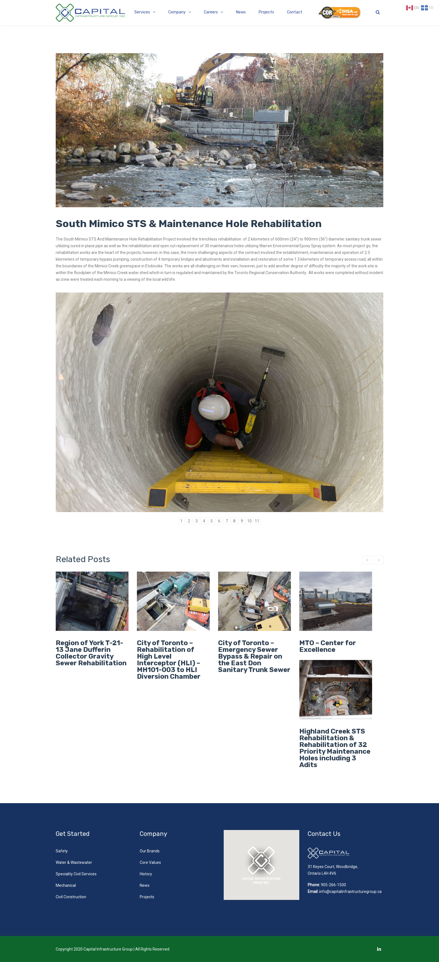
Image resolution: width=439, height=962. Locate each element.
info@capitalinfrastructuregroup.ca (350, 891)
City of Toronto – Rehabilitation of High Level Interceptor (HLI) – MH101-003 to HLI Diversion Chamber (168, 659)
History (146, 874)
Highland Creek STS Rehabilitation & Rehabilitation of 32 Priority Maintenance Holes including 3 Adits (334, 748)
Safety (62, 851)
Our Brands (150, 851)
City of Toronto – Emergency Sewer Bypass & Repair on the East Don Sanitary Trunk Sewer (254, 656)
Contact (294, 12)
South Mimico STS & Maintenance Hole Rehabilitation (189, 224)
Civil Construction (71, 897)
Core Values (150, 862)
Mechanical (66, 885)
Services (142, 12)
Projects (266, 12)
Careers (211, 12)
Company (177, 12)
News (241, 12)
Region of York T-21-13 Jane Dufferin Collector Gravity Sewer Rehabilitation (91, 653)
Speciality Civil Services (76, 874)
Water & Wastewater (74, 862)
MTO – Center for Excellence (327, 646)
